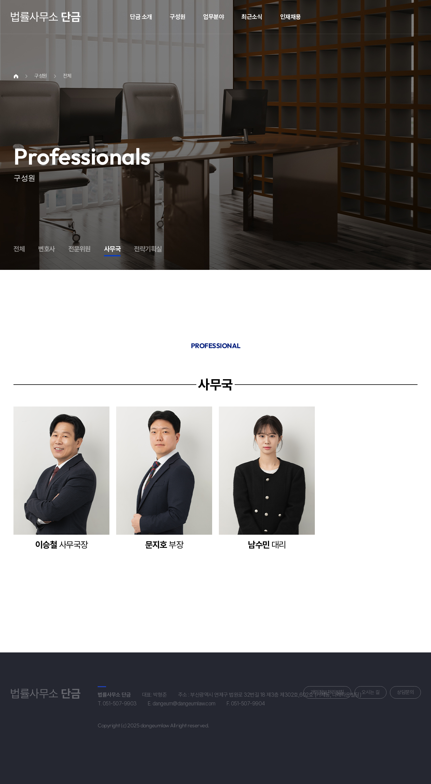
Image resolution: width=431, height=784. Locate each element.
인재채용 (290, 16)
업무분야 (213, 16)
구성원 (178, 16)
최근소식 (251, 16)
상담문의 (405, 692)
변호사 (46, 249)
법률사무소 (45, 17)
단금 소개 (141, 16)
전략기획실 (148, 249)
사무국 (112, 249)
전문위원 (79, 249)
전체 (19, 249)
